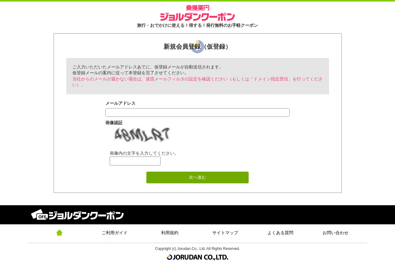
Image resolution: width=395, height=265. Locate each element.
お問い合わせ (335, 232)
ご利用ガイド (115, 232)
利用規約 (169, 232)
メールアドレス (120, 103)
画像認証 (114, 122)
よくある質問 (280, 232)
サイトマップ (225, 232)
